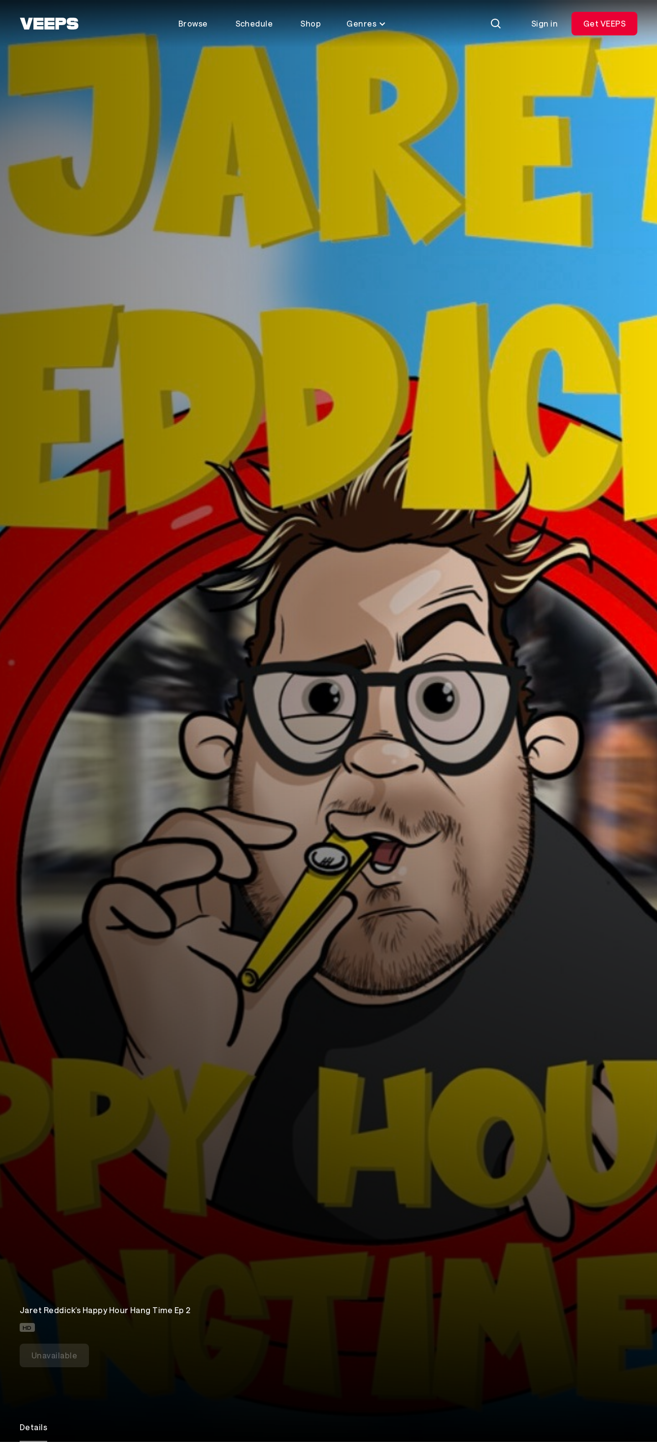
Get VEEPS (604, 23)
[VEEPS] (49, 24)
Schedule (254, 23)
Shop (310, 23)
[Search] (496, 23)
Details (33, 1427)
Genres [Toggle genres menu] (366, 23)
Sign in (544, 23)
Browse (193, 23)
